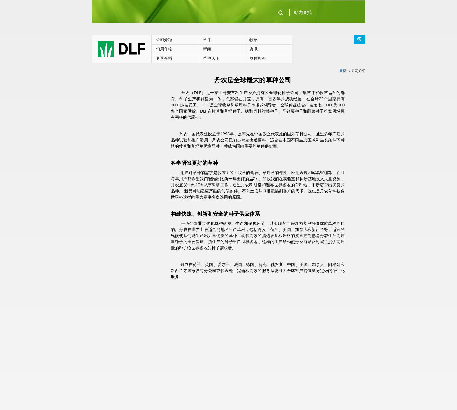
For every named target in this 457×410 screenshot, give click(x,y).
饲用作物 (164, 49)
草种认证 (211, 59)
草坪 (207, 40)
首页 (342, 71)
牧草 (253, 40)
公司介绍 (164, 40)
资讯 (253, 49)
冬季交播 (164, 59)
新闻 (207, 49)
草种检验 (257, 59)
